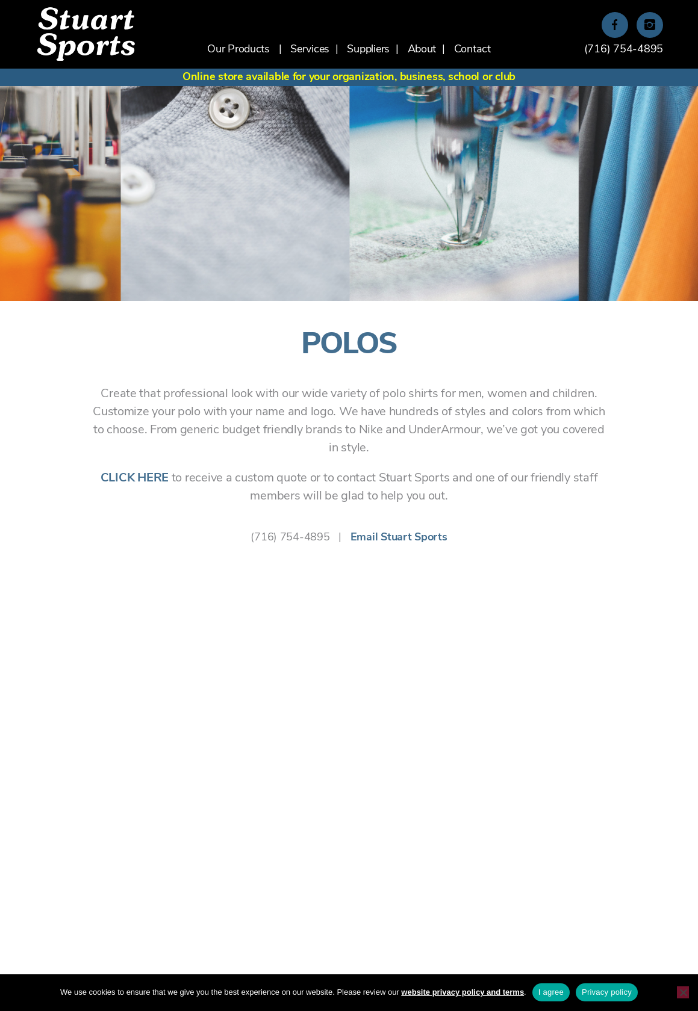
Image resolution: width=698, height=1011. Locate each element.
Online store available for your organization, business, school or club (349, 77)
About (422, 49)
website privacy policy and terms (462, 992)
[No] (683, 992)
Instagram (649, 26)
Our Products (238, 49)
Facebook (614, 26)
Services (309, 49)
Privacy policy (607, 992)
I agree (551, 992)
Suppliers (368, 49)
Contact (472, 49)
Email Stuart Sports (399, 537)
